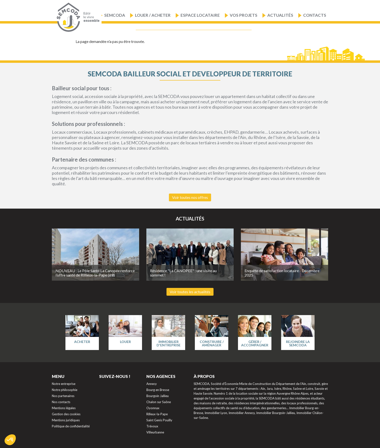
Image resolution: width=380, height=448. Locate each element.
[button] (10, 440)
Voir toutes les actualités (190, 291)
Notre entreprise (63, 384)
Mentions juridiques (66, 420)
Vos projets (243, 15)
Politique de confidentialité (71, 426)
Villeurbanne (155, 432)
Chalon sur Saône (158, 402)
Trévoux (152, 426)
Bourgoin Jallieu (157, 396)
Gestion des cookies (66, 414)
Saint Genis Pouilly (159, 420)
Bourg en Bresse (157, 390)
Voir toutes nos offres (190, 197)
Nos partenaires (63, 396)
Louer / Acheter (153, 15)
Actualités (280, 15)
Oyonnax (152, 408)
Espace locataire (200, 15)
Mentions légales (64, 408)
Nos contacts (61, 402)
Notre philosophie (64, 390)
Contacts (314, 15)
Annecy (151, 384)
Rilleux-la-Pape (157, 414)
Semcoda (114, 15)
